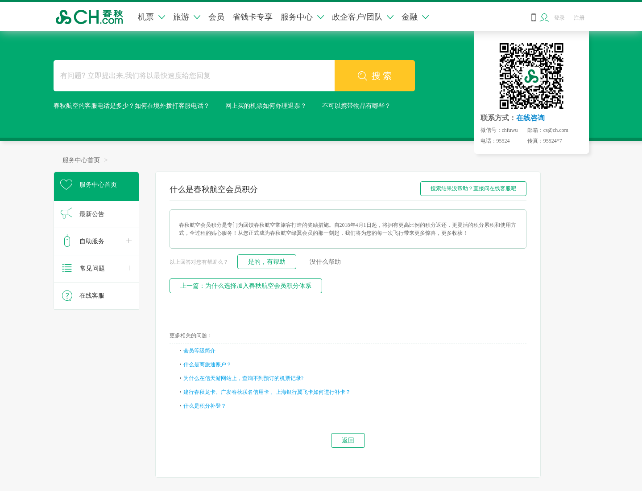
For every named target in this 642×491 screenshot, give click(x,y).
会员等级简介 (199, 351)
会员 (216, 16)
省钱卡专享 (252, 16)
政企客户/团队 (362, 16)
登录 (559, 18)
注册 (579, 18)
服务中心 (302, 16)
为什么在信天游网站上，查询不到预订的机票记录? (243, 378)
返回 (348, 440)
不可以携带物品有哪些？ (356, 105)
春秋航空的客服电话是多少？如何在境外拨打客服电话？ (132, 105)
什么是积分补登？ (204, 406)
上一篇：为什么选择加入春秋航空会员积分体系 (245, 285)
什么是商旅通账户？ (207, 364)
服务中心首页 (81, 160)
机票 (151, 16)
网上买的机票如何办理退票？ (266, 105)
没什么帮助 (325, 261)
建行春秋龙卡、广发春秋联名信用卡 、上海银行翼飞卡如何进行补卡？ (267, 392)
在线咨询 (530, 118)
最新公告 (91, 214)
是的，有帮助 (267, 261)
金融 (415, 16)
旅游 (186, 16)
